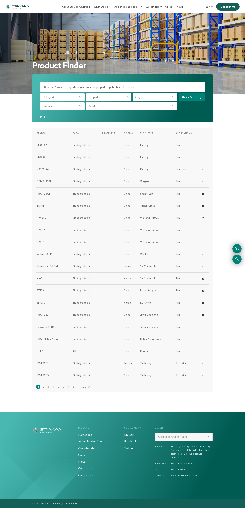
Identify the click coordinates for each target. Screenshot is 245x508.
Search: (60, 87)
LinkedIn (129, 434)
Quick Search (192, 97)
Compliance (85, 475)
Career (169, 6)
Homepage (85, 434)
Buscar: (49, 87)
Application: (96, 106)
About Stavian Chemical (76, 6)
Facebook (130, 441)
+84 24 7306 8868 (181, 463)
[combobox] (62, 97)
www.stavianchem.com (184, 475)
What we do (101, 6)
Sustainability (154, 6)
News (180, 6)
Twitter (128, 448)
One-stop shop (87, 448)
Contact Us (227, 6)
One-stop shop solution (128, 6)
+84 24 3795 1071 (180, 469)
